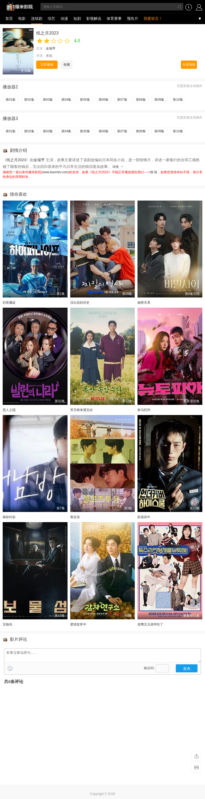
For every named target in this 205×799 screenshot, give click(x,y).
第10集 (178, 99)
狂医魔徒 (9, 302)
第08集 (141, 99)
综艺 (51, 18)
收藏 (67, 64)
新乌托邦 (143, 410)
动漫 (64, 18)
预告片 (132, 18)
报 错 (153, 172)
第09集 (159, 99)
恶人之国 (9, 410)
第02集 (29, 99)
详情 (118, 167)
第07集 (122, 99)
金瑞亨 (50, 48)
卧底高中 (143, 517)
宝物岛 (7, 624)
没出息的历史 (80, 302)
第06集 (104, 99)
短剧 (77, 18)
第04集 (66, 99)
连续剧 (36, 18)
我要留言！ (153, 18)
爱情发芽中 (78, 624)
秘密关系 (143, 302)
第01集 (11, 99)
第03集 (48, 99)
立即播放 (46, 64)
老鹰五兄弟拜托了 (150, 624)
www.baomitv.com (55, 172)
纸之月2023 (16, 160)
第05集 (85, 99)
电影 (22, 18)
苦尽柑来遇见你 (81, 410)
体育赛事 (114, 18)
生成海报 (188, 64)
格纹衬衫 (9, 517)
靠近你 (75, 517)
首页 (9, 18)
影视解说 (93, 18)
